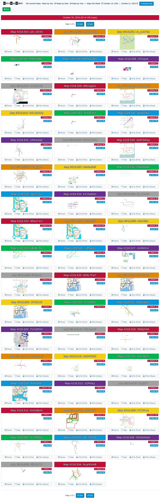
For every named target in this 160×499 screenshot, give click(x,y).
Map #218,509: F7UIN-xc (133, 410)
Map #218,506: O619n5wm (133, 437)
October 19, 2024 (109, 3)
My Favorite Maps (33, 3)
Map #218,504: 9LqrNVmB (80, 464)
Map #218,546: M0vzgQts (80, 86)
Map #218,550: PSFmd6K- (26, 58)
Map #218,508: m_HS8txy (26, 437)
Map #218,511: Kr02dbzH (27, 410)
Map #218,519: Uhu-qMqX (80, 329)
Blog (6, 9)
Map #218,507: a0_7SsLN (80, 437)
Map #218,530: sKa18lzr (133, 221)
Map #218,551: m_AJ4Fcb (133, 31)
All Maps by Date (61, 3)
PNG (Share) (42, 52)
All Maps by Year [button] (77, 3)
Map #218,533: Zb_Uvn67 (133, 194)
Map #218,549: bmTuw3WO (80, 58)
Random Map (146, 4)
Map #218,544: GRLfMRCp (27, 113)
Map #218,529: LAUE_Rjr (27, 248)
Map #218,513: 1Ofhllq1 (80, 383)
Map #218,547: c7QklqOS (27, 86)
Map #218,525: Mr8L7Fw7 (80, 275)
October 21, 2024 (129, 3)
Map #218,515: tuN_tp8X (133, 356)
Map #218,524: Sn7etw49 (133, 275)
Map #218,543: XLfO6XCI (80, 113)
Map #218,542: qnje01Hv (133, 113)
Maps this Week (93, 3)
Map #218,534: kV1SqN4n (80, 194)
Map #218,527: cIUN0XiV (133, 248)
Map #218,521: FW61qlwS (133, 302)
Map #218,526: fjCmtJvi (27, 275)
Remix (8, 52)
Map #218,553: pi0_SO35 (27, 31)
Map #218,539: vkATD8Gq (133, 140)
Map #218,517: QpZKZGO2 (27, 356)
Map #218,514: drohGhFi (26, 383)
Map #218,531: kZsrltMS (80, 221)
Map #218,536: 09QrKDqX (133, 167)
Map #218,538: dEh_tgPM (26, 167)
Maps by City (47, 3)
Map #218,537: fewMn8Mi (80, 167)
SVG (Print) (28, 52)
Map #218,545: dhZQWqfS (133, 86)
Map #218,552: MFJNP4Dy (80, 31)
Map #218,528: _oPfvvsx (80, 248)
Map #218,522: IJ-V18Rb (80, 302)
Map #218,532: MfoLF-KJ (26, 221)
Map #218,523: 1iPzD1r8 (26, 302)
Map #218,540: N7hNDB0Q (80, 140)
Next (80, 24)
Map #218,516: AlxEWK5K (80, 356)
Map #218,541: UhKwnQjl (27, 140)
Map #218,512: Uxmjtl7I (133, 383)
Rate (17, 52)
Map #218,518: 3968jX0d (133, 329)
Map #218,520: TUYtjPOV (26, 329)
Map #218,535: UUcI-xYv (26, 194)
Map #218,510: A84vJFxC (80, 410)
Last (90, 24)
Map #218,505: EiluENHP (27, 464)
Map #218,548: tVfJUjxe (133, 58)
